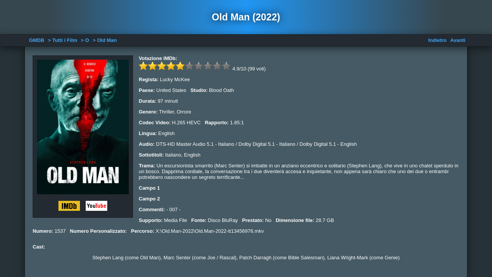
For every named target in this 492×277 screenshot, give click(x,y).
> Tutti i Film (62, 40)
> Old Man (104, 40)
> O (85, 40)
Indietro (437, 40)
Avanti (457, 40)
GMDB (36, 40)
